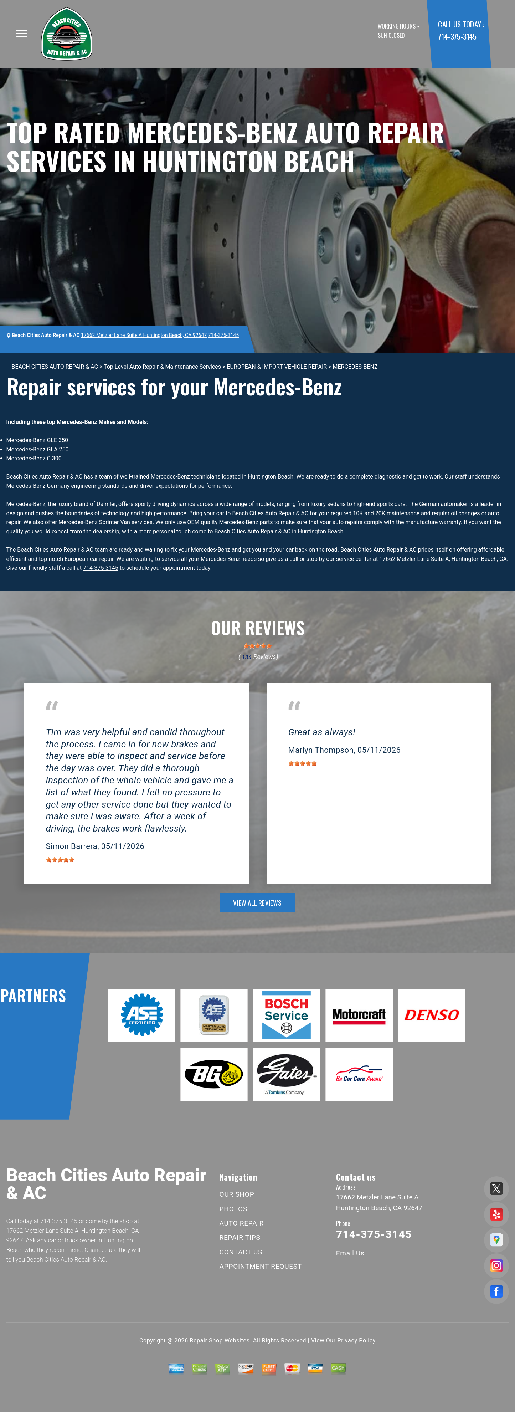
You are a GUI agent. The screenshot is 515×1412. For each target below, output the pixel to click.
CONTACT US (241, 1252)
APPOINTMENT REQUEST (261, 1266)
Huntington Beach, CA (73, 721)
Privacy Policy (357, 1340)
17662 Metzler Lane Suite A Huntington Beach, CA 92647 (144, 335)
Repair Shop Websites (220, 1340)
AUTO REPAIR (242, 1223)
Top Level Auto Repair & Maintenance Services (162, 366)
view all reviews (257, 902)
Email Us (350, 1253)
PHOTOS (233, 1209)
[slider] (257, 646)
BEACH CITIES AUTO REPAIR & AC (55, 366)
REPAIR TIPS (240, 1237)
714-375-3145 (457, 36)
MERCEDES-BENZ (355, 366)
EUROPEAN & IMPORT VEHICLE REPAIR (277, 366)
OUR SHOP (237, 1194)
